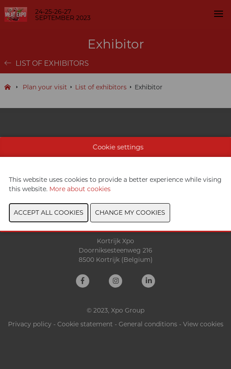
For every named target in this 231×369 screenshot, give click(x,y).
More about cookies (80, 189)
